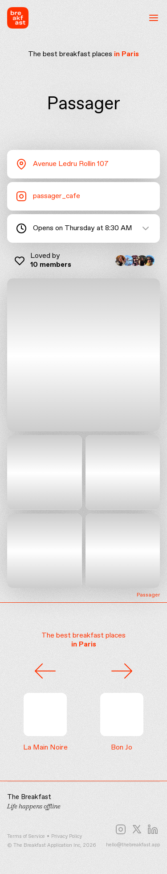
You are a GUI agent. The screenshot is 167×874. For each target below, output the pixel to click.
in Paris (126, 54)
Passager (148, 595)
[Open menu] (154, 18)
